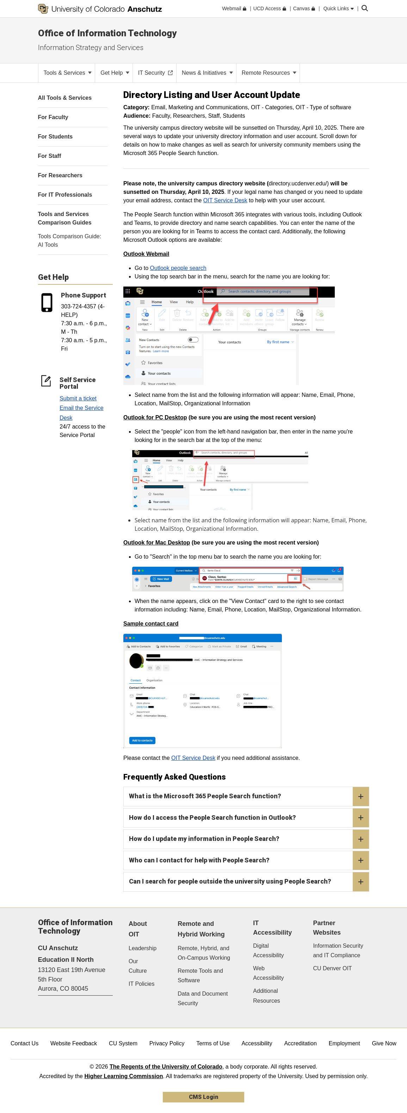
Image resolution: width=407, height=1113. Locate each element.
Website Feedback (73, 1043)
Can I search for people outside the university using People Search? (249, 881)
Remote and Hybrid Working (201, 929)
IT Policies (142, 984)
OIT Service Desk (225, 200)
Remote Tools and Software (200, 975)
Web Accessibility (268, 973)
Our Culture (138, 966)
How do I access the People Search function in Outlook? (249, 818)
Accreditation (300, 1043)
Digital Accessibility (268, 950)
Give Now (384, 1043)
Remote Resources (269, 73)
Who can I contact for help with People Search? (249, 860)
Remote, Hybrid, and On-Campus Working (204, 953)
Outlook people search (178, 268)
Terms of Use (212, 1043)
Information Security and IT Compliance (338, 950)
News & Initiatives (207, 73)
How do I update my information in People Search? (249, 839)
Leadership (142, 948)
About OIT (138, 929)
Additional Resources (266, 995)
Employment (344, 1043)
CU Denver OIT (332, 968)
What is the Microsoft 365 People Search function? (249, 796)
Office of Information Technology (107, 33)
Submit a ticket (78, 398)
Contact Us (24, 1043)
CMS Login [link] (203, 1097)
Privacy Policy (167, 1043)
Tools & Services (68, 73)
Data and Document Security (203, 998)
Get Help (114, 73)
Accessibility (256, 1043)
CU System (123, 1043)
